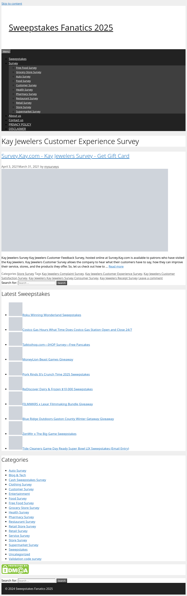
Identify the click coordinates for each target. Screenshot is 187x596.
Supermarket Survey (28, 111)
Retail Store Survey (22, 526)
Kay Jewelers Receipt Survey (119, 278)
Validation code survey (25, 559)
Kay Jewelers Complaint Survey (63, 274)
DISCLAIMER (17, 129)
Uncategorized (19, 554)
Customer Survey (26, 85)
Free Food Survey (26, 67)
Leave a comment (150, 278)
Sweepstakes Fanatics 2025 (61, 27)
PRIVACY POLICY (20, 124)
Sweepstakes (17, 59)
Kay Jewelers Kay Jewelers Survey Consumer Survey (63, 278)
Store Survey (23, 107)
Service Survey (19, 535)
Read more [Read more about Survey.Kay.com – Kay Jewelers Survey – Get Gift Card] (116, 266)
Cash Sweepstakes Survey (27, 480)
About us (15, 116)
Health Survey (24, 89)
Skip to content (11, 4)
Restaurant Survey (27, 98)
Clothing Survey (20, 484)
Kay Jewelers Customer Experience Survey (113, 274)
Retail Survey (23, 102)
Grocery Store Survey (28, 72)
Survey (13, 63)
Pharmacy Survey (26, 94)
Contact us (16, 120)
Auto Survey (23, 76)
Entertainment (19, 494)
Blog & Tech (17, 475)
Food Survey (23, 81)
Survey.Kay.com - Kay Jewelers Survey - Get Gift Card (65, 155)
